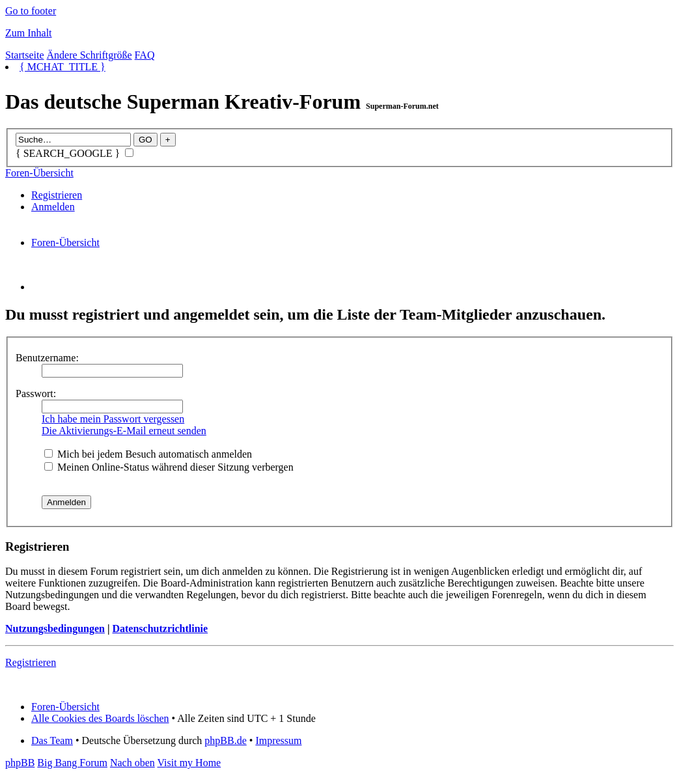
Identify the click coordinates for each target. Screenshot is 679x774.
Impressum (278, 740)
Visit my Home (189, 762)
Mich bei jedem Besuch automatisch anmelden (148, 454)
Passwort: (36, 393)
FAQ (145, 55)
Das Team (52, 740)
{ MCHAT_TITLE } (62, 66)
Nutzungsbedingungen (55, 628)
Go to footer (30, 10)
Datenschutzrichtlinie (160, 628)
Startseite (24, 55)
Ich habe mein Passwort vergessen (113, 418)
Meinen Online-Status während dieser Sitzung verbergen (169, 467)
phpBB (20, 762)
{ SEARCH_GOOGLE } (74, 153)
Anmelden (53, 206)
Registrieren (56, 194)
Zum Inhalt (28, 32)
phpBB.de (225, 740)
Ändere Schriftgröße (89, 55)
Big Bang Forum (72, 762)
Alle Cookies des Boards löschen (100, 718)
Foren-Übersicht (39, 172)
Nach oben (132, 762)
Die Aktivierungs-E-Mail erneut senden (124, 430)
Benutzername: (47, 357)
